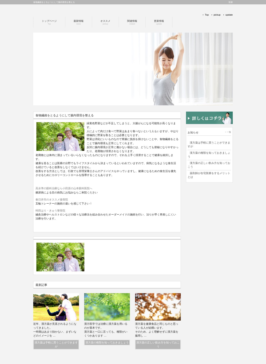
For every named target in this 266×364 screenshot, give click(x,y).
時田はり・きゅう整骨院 (50, 210)
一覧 (229, 132)
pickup (217, 15)
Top (207, 15)
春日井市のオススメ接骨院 (52, 199)
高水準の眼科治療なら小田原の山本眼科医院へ (64, 188)
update (229, 15)
